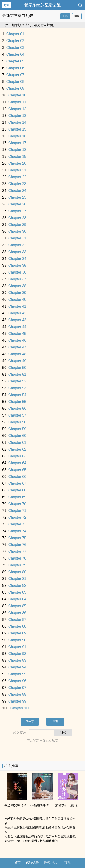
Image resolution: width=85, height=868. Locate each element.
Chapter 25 (17, 197)
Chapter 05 (15, 61)
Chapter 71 (17, 511)
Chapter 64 (17, 463)
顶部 (66, 863)
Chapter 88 (17, 626)
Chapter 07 (15, 75)
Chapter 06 (15, 68)
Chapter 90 (17, 640)
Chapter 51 (17, 374)
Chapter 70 (17, 504)
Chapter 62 (17, 449)
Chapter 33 (17, 252)
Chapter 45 (17, 333)
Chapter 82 (17, 585)
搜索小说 (50, 863)
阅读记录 (32, 863)
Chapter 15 (17, 129)
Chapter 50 (17, 368)
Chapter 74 (17, 531)
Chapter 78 (17, 558)
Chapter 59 (17, 429)
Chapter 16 (17, 136)
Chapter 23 (17, 184)
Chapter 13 (17, 116)
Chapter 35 (17, 265)
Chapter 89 (17, 633)
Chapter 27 (17, 211)
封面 (7, 5)
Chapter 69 (17, 497)
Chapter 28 (17, 218)
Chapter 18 (17, 150)
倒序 (77, 16)
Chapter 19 (17, 156)
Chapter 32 (17, 245)
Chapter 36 (17, 272)
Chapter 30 (17, 231)
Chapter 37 (17, 279)
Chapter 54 (17, 395)
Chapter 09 (15, 88)
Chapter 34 (17, 259)
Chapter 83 (17, 592)
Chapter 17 (17, 143)
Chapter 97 (17, 688)
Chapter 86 (17, 613)
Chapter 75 (17, 538)
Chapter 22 (17, 177)
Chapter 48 (17, 354)
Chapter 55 (17, 402)
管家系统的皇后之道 (42, 5)
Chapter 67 (17, 483)
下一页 (30, 721)
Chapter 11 (17, 102)
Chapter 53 (17, 388)
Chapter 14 (17, 122)
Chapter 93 (17, 660)
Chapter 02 (15, 41)
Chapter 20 (17, 163)
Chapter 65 (17, 470)
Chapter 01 (15, 34)
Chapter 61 (17, 442)
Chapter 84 (17, 599)
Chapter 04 (15, 54)
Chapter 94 (17, 667)
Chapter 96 (17, 681)
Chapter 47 (17, 347)
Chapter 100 (20, 708)
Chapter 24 (17, 190)
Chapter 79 (17, 565)
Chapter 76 (17, 545)
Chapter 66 (17, 476)
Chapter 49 (17, 361)
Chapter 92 (17, 654)
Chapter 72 (17, 517)
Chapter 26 (17, 204)
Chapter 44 (17, 327)
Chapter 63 (17, 456)
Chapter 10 (17, 95)
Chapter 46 (17, 340)
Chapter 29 (17, 225)
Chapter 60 (17, 436)
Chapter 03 (15, 47)
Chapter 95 (17, 674)
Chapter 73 (17, 524)
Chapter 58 (17, 422)
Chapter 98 (17, 694)
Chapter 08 (15, 82)
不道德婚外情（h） (43, 805)
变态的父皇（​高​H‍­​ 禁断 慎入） (25, 805)
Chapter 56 (17, 408)
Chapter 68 (17, 490)
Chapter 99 (17, 701)
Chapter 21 (17, 170)
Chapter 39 (17, 293)
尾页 (55, 721)
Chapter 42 (17, 313)
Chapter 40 (17, 299)
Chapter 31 (17, 238)
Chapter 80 (17, 572)
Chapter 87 (17, 619)
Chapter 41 (17, 306)
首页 (17, 863)
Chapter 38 (17, 286)
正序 (65, 16)
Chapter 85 (17, 606)
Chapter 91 (17, 647)
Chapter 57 (17, 415)
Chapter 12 (17, 109)
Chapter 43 (17, 320)
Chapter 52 (17, 381)
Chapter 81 (17, 579)
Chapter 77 (17, 551)
